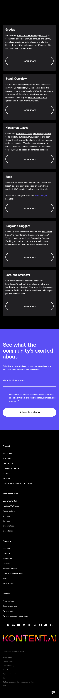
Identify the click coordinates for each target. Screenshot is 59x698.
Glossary (6, 516)
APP (4, 686)
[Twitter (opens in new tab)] (24, 625)
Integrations (8, 463)
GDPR (5, 678)
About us (6, 548)
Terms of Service (10, 568)
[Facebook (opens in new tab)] (8, 625)
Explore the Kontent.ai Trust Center (18, 483)
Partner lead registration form (15, 616)
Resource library (9, 511)
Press (5, 578)
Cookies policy (8, 662)
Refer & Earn (8, 583)
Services (6, 521)
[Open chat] (53, 692)
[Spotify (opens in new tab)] (35, 625)
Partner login (8, 611)
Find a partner (8, 601)
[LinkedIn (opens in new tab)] (13, 625)
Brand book (7, 558)
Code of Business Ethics (13, 573)
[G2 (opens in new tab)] (51, 625)
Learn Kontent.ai (9, 501)
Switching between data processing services (18, 682)
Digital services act (9, 674)
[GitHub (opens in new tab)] (40, 625)
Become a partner (10, 606)
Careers (6, 563)
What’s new (7, 453)
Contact (6, 553)
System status (9, 526)
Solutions (7, 458)
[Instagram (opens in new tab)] (29, 625)
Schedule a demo (29, 412)
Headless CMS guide (11, 506)
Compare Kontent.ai (11, 468)
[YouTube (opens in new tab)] (18, 625)
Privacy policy (7, 658)
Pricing (5, 473)
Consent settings (9, 666)
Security (6, 478)
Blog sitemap (8, 531)
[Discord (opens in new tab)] (45, 625)
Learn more (29, 257)
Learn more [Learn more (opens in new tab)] (29, 61)
